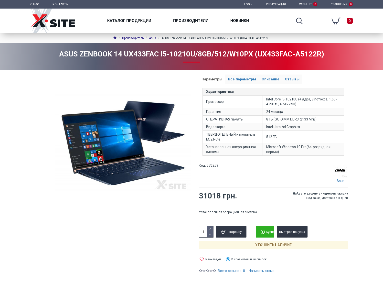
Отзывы (298, 79)
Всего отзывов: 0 (231, 272)
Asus (152, 38)
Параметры (212, 79)
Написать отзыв (262, 272)
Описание (275, 79)
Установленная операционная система (228, 213)
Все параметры (245, 79)
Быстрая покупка (292, 233)
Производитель (133, 38)
